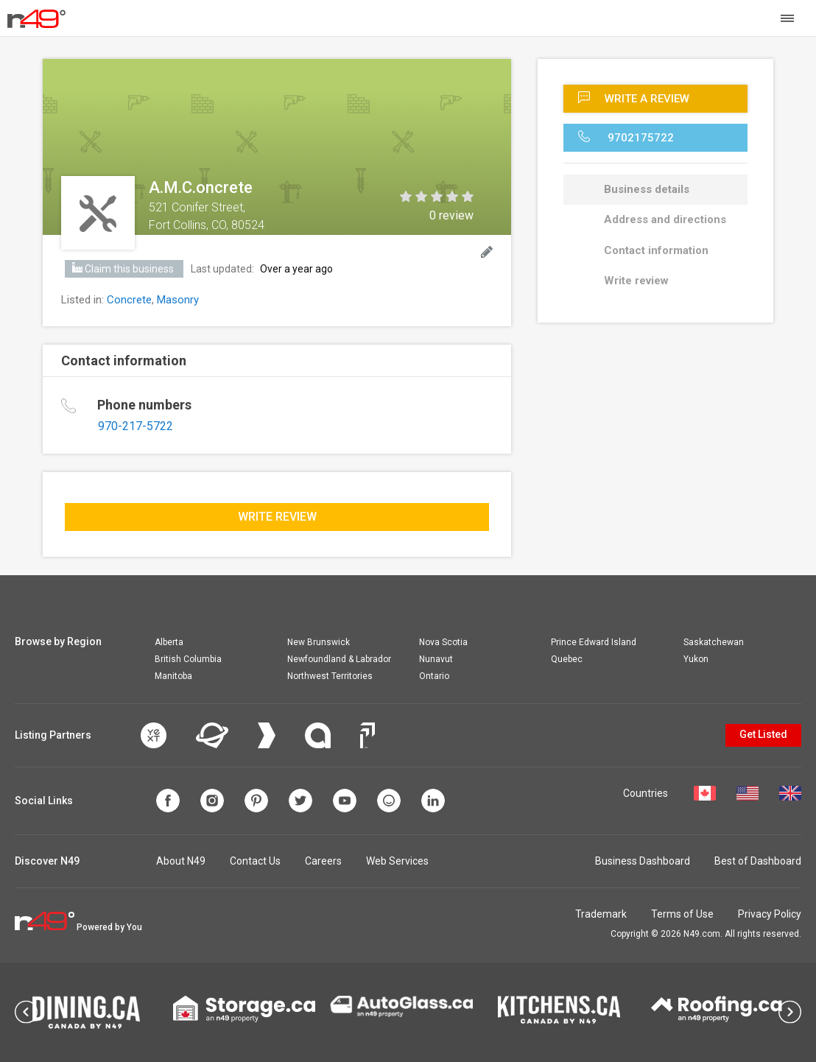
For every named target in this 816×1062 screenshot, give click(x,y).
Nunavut (436, 659)
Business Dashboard (642, 861)
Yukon (695, 659)
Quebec (567, 659)
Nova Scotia (443, 642)
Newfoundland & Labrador (339, 659)
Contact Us (255, 861)
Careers (323, 861)
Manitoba (173, 676)
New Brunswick (318, 642)
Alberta (169, 642)
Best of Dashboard (757, 861)
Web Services (397, 861)
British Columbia (188, 659)
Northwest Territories (330, 676)
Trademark (601, 914)
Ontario (434, 676)
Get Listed (763, 734)
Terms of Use (682, 914)
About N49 (180, 861)
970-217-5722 (135, 426)
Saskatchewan (713, 642)
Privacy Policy (769, 914)
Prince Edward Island (593, 642)
